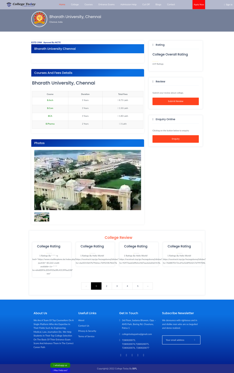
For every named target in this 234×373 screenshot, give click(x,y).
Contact (171, 4)
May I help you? (60, 370)
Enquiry (175, 138)
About (81, 320)
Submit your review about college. (168, 92)
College (75, 4)
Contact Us (83, 325)
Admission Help (128, 4)
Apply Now (199, 4)
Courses (89, 4)
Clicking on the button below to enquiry (170, 130)
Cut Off (146, 4)
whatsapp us (60, 365)
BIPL (134, 368)
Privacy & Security (87, 331)
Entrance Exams (107, 4)
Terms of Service (86, 336)
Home (62, 4)
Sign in (229, 4)
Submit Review (175, 101)
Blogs (158, 4)
